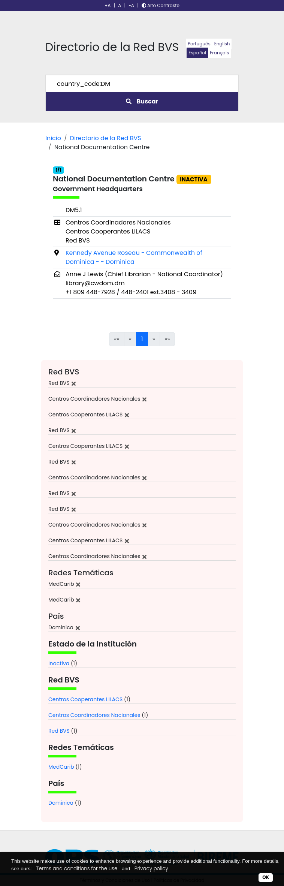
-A (131, 5)
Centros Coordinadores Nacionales (94, 715)
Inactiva (58, 663)
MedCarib (61, 767)
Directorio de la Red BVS (105, 138)
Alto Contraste (160, 5)
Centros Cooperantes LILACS (85, 699)
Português (199, 43)
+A (108, 5)
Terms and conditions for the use (77, 868)
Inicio (53, 138)
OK (265, 877)
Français (219, 52)
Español (197, 52)
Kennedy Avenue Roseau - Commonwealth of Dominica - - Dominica (134, 257)
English (222, 43)
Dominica (60, 803)
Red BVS (59, 731)
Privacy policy (151, 868)
